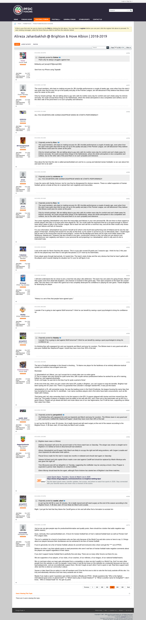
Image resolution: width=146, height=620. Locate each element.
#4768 (128, 437)
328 (117, 587)
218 (97, 587)
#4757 (128, 85)
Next (128, 587)
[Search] (119, 10)
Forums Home (26, 20)
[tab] (17, 44)
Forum (19, 23)
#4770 (128, 525)
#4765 (128, 333)
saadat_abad (23, 418)
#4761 (128, 198)
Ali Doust (23, 283)
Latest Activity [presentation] (26, 44)
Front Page (98, 610)
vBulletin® (123, 617)
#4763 (128, 275)
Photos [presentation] (35, 44)
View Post (59, 57)
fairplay (22, 314)
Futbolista (23, 255)
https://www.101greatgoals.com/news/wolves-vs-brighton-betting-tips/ (74, 479)
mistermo (23, 119)
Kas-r (23, 93)
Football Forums (27, 23)
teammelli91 (23, 533)
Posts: (18, 74)
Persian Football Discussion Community (43, 23)
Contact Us (97, 20)
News (16, 20)
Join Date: (19, 73)
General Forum (70, 20)
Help (105, 610)
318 (112, 587)
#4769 (128, 496)
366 (122, 587)
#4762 (128, 247)
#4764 (128, 307)
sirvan (23, 180)
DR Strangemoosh (23, 146)
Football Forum (41, 20)
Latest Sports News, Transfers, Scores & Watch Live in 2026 (68, 477)
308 (107, 587)
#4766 (128, 362)
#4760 (128, 172)
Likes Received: (20, 76)
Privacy (121, 610)
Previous (86, 587)
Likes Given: (19, 77)
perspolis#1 (23, 341)
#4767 (128, 410)
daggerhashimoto (23, 444)
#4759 (128, 138)
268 (102, 587)
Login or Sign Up (127, 1)
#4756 (128, 53)
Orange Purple (20, 610)
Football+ (56, 20)
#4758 (128, 112)
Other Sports (84, 20)
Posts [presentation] (17, 44)
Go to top (129, 610)
